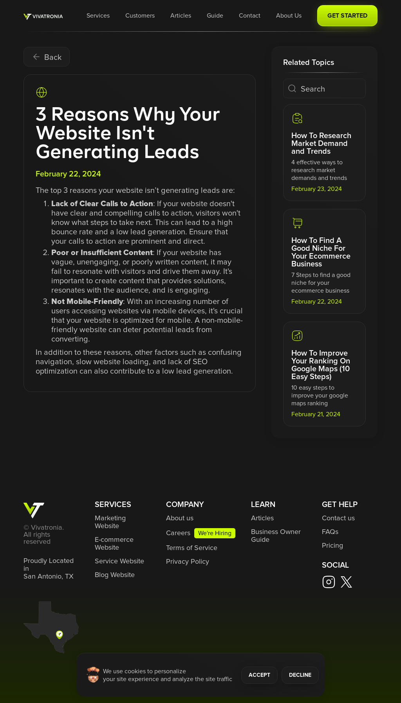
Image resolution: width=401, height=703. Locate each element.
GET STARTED (347, 16)
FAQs (330, 532)
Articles (180, 16)
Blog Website (115, 575)
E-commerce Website (114, 543)
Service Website (119, 561)
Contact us (338, 518)
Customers (140, 16)
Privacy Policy (187, 561)
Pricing (332, 545)
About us (179, 518)
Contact (249, 16)
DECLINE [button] (300, 675)
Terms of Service (191, 548)
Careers (178, 533)
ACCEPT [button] (259, 675)
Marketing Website (110, 522)
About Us (289, 16)
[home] (43, 16)
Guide (215, 16)
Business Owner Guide (276, 536)
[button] (98, 15)
